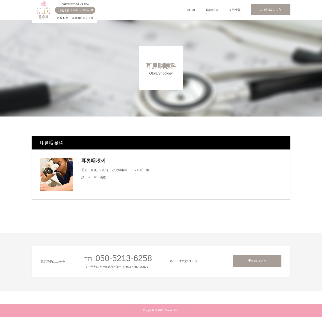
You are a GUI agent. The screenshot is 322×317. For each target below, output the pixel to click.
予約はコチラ (257, 260)
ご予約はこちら (270, 9)
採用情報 (235, 10)
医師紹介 (212, 10)
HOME (191, 10)
